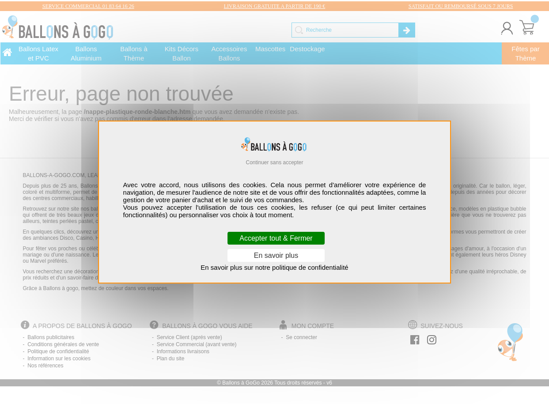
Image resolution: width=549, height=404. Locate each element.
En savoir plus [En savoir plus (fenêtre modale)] (276, 255)
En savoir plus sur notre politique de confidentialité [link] (274, 267)
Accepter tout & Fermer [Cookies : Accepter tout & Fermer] (275, 238)
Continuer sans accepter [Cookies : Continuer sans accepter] (274, 162)
